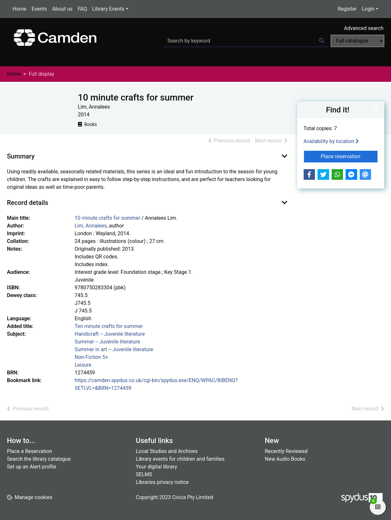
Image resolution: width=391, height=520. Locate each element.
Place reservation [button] (349, 155)
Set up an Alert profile (31, 467)
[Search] (321, 41)
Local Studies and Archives (167, 451)
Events (39, 9)
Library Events (108, 9)
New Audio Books (285, 459)
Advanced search (363, 28)
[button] (375, 110)
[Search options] (357, 41)
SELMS (144, 474)
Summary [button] (21, 156)
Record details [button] (27, 203)
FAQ (82, 9)
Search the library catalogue (39, 459)
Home (19, 9)
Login (368, 9)
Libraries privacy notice (162, 482)
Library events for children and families (180, 459)
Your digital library (156, 467)
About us (62, 9)
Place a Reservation (29, 451)
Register (347, 9)
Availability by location (331, 141)
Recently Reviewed (286, 451)
